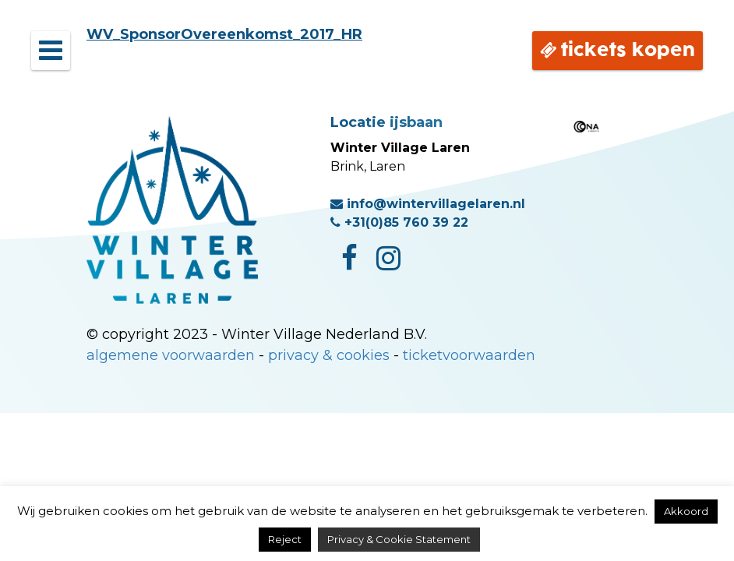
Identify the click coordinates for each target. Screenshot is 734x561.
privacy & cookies (329, 355)
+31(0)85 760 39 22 (399, 222)
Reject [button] (285, 539)
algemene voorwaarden (170, 355)
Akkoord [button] (686, 511)
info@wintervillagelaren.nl (427, 203)
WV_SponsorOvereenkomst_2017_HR (224, 34)
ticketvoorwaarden (469, 355)
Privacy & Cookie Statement (399, 539)
